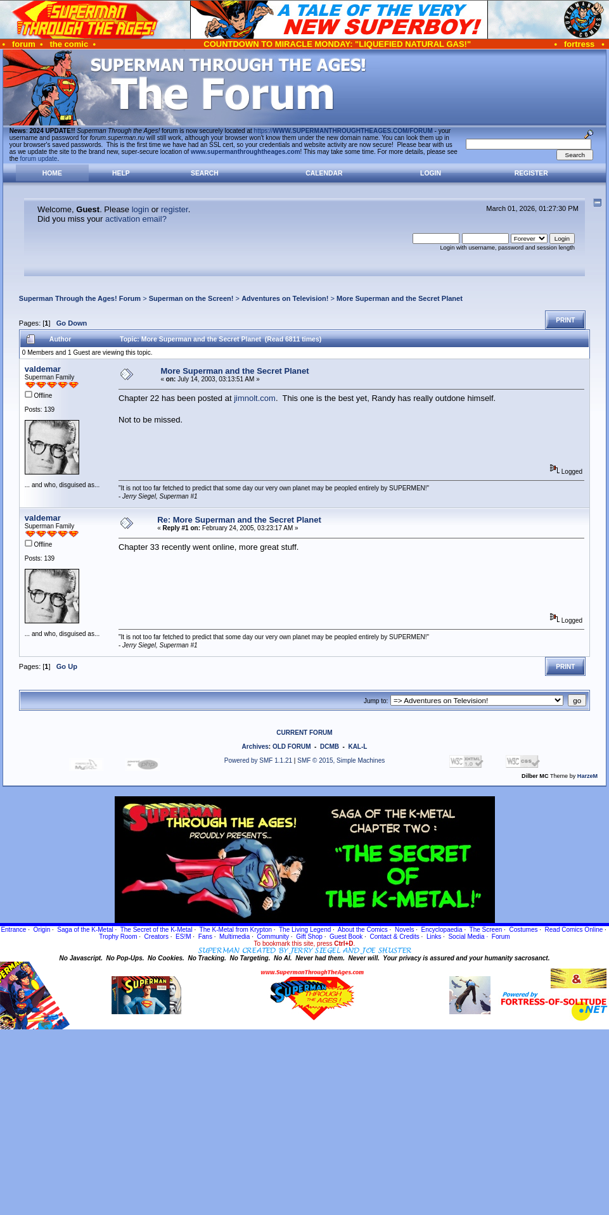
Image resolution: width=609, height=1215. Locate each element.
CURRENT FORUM (304, 732)
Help (121, 173)
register (174, 209)
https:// (343, 130)
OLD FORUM (291, 746)
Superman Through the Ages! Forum (80, 298)
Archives (255, 746)
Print (565, 320)
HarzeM (587, 776)
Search (205, 173)
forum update (39, 158)
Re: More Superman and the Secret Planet (239, 520)
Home (52, 173)
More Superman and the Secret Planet (400, 298)
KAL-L (357, 746)
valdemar (43, 369)
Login (430, 173)
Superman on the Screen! (191, 298)
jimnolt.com (255, 398)
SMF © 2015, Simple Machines (341, 760)
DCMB (329, 746)
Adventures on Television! (284, 298)
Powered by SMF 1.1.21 (258, 760)
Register (531, 173)
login (140, 209)
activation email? (136, 219)
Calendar (323, 173)
